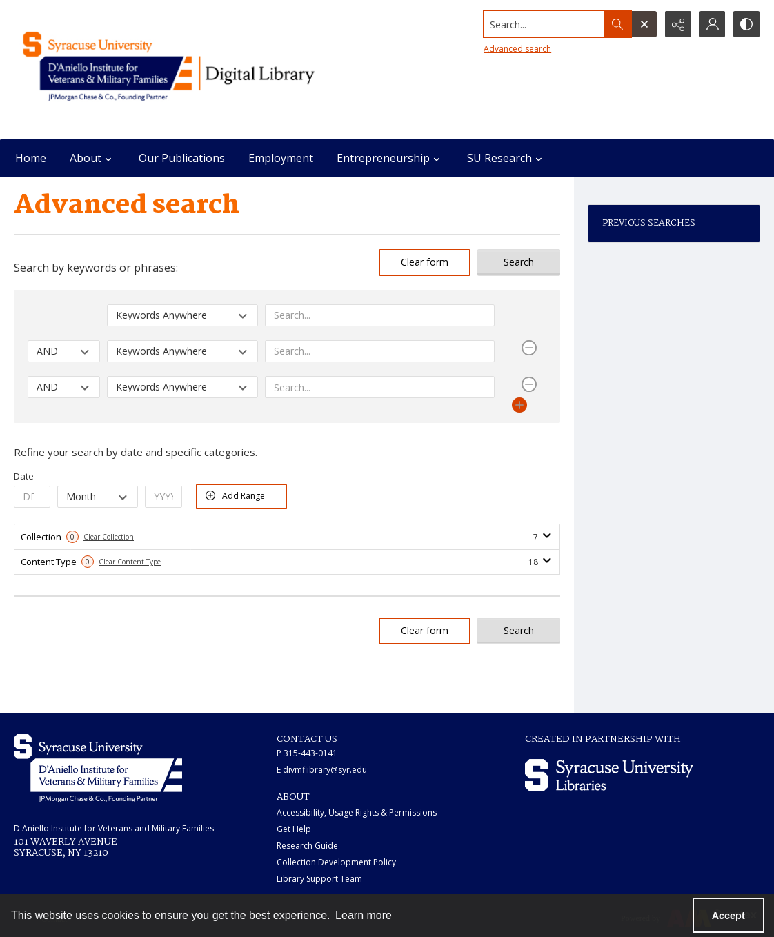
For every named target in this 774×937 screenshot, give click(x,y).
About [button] (92, 158)
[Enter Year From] (163, 497)
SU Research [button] (506, 158)
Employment (280, 158)
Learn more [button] (363, 915)
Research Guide (307, 845)
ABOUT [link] (293, 797)
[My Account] (712, 24)
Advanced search (516, 49)
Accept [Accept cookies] (728, 915)
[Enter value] (380, 315)
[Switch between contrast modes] (746, 24)
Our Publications (182, 158)
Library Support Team (319, 879)
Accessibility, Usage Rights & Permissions (357, 812)
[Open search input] (643, 24)
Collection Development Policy (336, 862)
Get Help (294, 829)
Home (30, 158)
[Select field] (182, 315)
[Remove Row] (529, 347)
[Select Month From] (97, 497)
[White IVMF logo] (98, 768)
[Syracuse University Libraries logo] (609, 775)
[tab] (287, 537)
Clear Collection (108, 536)
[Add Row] (519, 405)
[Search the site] (542, 24)
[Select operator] (64, 350)
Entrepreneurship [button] (390, 158)
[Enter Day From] (32, 497)
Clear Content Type (130, 561)
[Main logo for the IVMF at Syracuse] (197, 70)
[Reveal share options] (677, 24)
